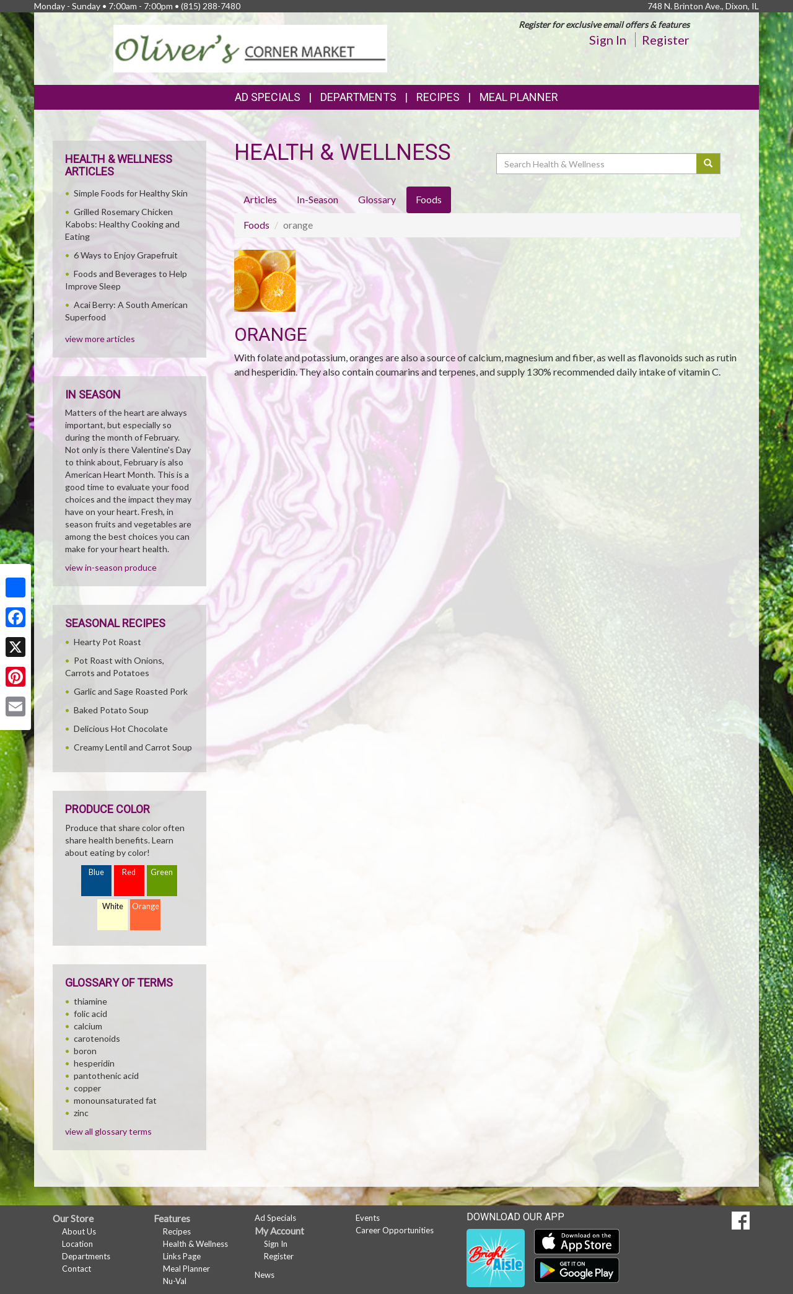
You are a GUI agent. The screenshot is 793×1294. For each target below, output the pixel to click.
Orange (145, 906)
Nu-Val (174, 1281)
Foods (256, 225)
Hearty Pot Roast (107, 641)
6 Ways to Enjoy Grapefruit (126, 255)
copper (87, 1088)
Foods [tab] (429, 199)
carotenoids (97, 1038)
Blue (96, 872)
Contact (76, 1269)
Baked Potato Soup (111, 710)
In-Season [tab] (317, 199)
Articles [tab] (260, 199)
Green (162, 872)
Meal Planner (519, 96)
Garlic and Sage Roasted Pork (131, 691)
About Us (79, 1231)
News (264, 1275)
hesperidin (94, 1063)
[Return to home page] (250, 47)
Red (129, 872)
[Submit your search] (708, 163)
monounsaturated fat (115, 1100)
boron (85, 1050)
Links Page (182, 1256)
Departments (86, 1256)
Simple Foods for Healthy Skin (131, 193)
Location (77, 1244)
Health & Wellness (195, 1244)
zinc (81, 1112)
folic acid (90, 1013)
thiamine (90, 1001)
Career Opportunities (395, 1230)
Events (368, 1218)
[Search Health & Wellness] (597, 163)
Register (666, 39)
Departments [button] (358, 96)
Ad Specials (267, 96)
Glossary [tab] (377, 199)
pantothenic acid (106, 1075)
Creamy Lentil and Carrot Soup (133, 747)
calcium (88, 1026)
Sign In (607, 39)
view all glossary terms (108, 1131)
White (112, 906)
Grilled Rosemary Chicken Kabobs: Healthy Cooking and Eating (122, 224)
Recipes (438, 96)
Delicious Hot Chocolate (121, 728)
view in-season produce (111, 567)
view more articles (100, 338)
